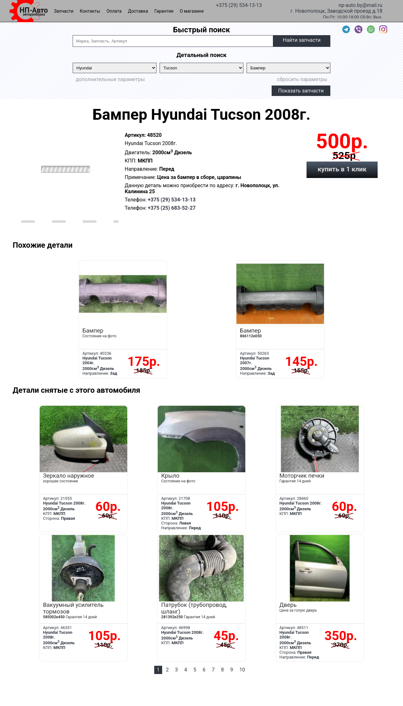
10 (242, 670)
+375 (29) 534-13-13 (239, 4)
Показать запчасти (301, 91)
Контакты (90, 11)
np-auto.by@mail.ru (360, 4)
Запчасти (63, 11)
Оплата (114, 11)
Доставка (138, 11)
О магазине (192, 11)
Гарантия (164, 11)
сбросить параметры (302, 79)
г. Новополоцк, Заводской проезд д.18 (336, 10)
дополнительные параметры (110, 79)
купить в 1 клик (342, 169)
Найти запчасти (301, 40)
